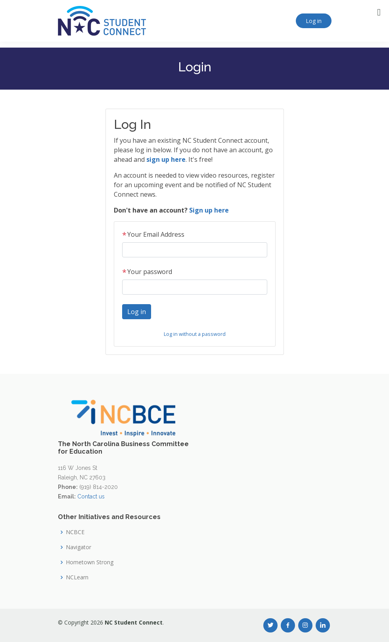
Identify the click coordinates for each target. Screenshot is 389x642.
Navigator (78, 547)
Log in (314, 21)
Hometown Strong (89, 562)
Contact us (91, 496)
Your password (147, 271)
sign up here (166, 159)
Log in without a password (195, 333)
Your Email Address (153, 234)
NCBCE (75, 532)
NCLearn (77, 577)
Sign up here (209, 210)
